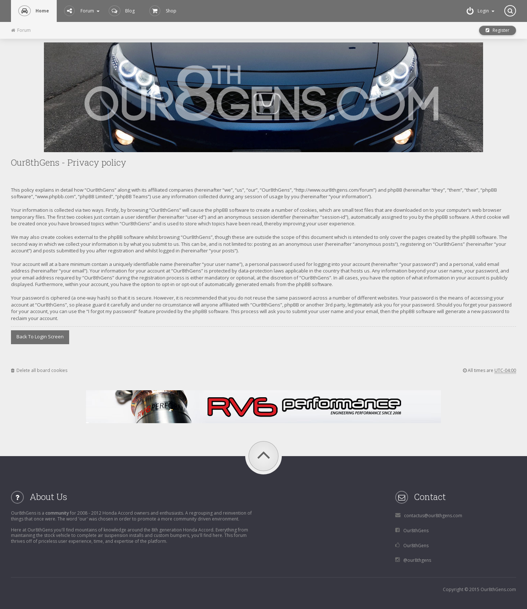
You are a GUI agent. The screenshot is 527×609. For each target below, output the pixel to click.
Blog (122, 11)
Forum (82, 11)
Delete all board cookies (39, 370)
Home (33, 11)
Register (497, 30)
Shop (162, 11)
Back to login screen (40, 336)
